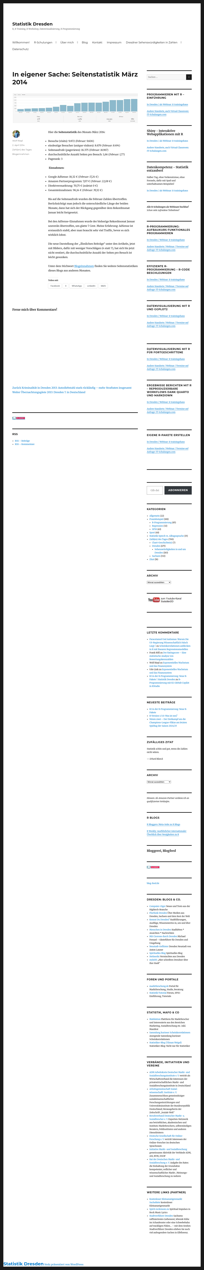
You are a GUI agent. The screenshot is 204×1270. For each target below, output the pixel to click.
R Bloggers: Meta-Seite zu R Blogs (163, 824)
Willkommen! (20, 42)
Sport (152, 532)
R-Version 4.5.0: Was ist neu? (163, 716)
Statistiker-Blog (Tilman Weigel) (165, 1042)
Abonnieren (178, 490)
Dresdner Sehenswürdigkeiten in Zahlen (151, 42)
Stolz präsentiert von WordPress (64, 1264)
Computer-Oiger (157, 906)
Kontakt (97, 42)
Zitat (151, 559)
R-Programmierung (162, 522)
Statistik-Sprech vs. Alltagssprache (166, 536)
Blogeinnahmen (84, 266)
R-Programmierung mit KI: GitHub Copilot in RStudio (169, 683)
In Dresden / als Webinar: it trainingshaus (167, 104)
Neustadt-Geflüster (158, 946)
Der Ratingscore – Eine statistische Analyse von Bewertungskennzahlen (167, 656)
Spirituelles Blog (157, 953)
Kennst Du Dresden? (159, 919)
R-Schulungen (43, 42)
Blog (85, 42)
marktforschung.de (159, 986)
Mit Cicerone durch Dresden (163, 936)
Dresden (156, 546)
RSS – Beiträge (22, 441)
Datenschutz (20, 49)
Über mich (67, 42)
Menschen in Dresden (160, 929)
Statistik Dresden (32, 24)
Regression (157, 526)
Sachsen (156, 556)
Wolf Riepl (17, 140)
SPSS (154, 529)
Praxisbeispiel (156, 519)
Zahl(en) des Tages (22, 149)
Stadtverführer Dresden (161, 1215)
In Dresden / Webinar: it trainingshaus (166, 240)
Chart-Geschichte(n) (162, 542)
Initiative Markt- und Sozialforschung (168, 1149)
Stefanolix (154, 956)
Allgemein (154, 516)
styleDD (153, 960)
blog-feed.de (153, 883)
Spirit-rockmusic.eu (159, 1209)
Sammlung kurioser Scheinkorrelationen (169, 1032)
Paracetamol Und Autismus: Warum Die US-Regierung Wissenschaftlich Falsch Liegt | (169, 642)
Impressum (114, 42)
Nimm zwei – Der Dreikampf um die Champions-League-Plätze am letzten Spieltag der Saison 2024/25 (168, 722)
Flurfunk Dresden (158, 913)
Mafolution (154, 1019)
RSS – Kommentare (25, 444)
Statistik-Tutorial (158, 993)
